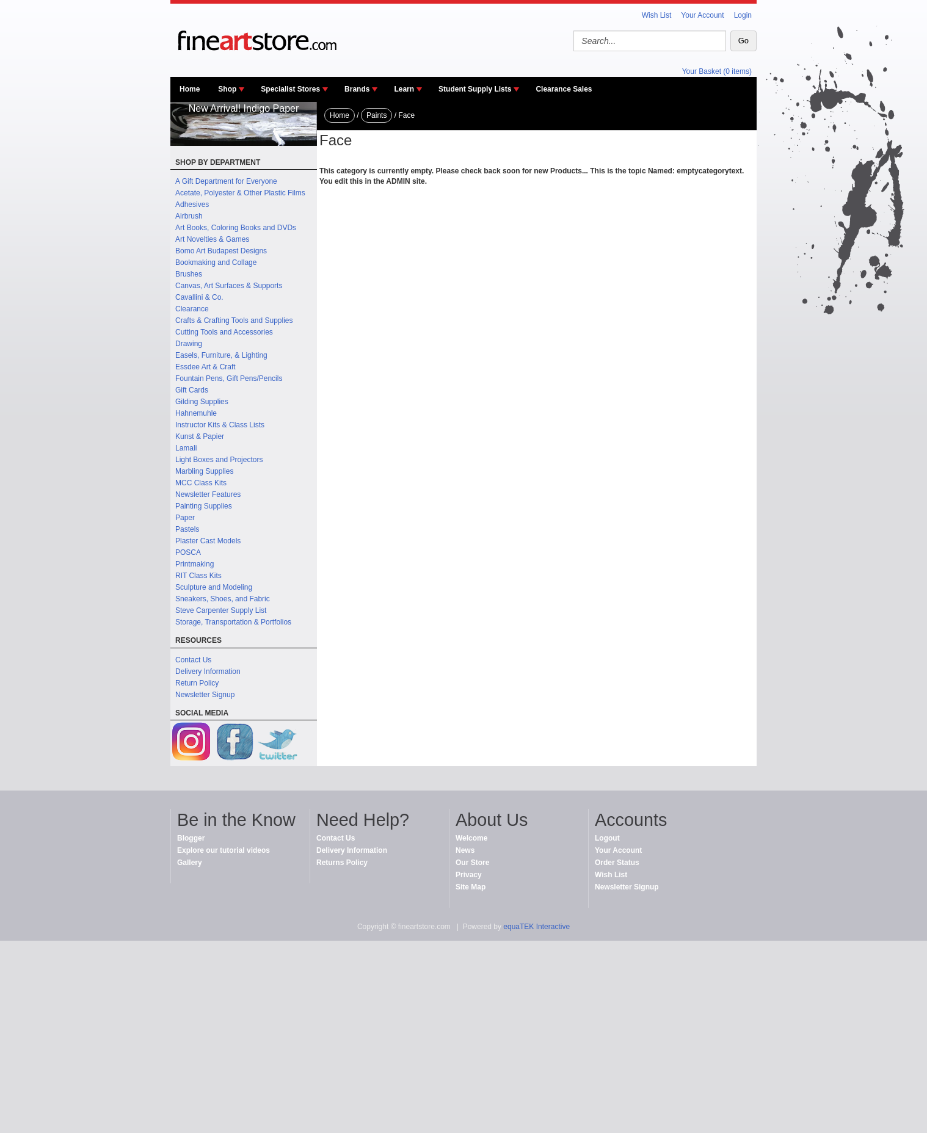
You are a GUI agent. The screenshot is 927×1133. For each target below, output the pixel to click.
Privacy (469, 875)
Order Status (617, 862)
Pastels (187, 529)
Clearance (192, 309)
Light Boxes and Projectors (219, 459)
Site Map (470, 887)
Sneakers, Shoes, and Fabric (222, 599)
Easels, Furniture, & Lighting (221, 355)
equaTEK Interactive (536, 926)
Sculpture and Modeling (213, 587)
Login (743, 15)
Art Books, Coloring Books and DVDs (235, 227)
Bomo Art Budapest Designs (221, 251)
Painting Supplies (203, 506)
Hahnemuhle (196, 413)
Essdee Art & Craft (205, 367)
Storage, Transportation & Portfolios (233, 622)
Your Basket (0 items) (717, 71)
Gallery (189, 862)
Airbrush (189, 216)
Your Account (702, 15)
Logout (607, 838)
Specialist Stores (290, 89)
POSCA (188, 552)
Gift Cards (191, 390)
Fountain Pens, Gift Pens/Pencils (228, 378)
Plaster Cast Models (208, 541)
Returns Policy (342, 862)
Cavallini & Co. (199, 297)
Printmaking (194, 564)
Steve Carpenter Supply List (220, 610)
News (465, 850)
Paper (185, 517)
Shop (227, 89)
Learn (404, 89)
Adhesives (192, 204)
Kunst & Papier (199, 436)
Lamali (186, 448)
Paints (376, 115)
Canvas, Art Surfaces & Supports (228, 285)
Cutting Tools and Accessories (224, 332)
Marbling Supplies (204, 471)
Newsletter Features (208, 494)
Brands (356, 89)
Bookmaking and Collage (215, 262)
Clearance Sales (564, 89)
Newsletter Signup (204, 694)
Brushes (188, 274)
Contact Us (193, 660)
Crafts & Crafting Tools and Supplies (234, 320)
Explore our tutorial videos (223, 850)
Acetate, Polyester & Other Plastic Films (240, 193)
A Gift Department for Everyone (226, 181)
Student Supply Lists (474, 89)
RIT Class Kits (198, 575)
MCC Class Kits (201, 483)
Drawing (188, 343)
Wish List (657, 15)
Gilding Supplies (201, 401)
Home (190, 89)
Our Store (472, 862)
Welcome (471, 838)
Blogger (191, 838)
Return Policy (197, 683)
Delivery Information (208, 671)
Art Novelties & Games (212, 239)
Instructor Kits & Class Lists (219, 425)
